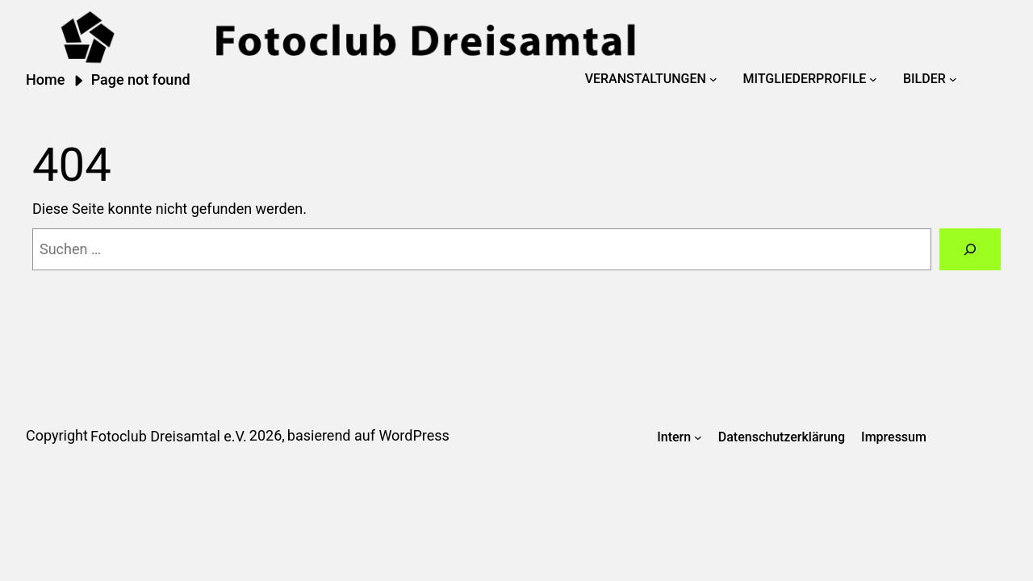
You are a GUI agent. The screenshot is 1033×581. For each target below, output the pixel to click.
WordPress (413, 435)
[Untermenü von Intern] (698, 437)
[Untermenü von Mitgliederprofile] (873, 79)
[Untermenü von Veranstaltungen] (713, 79)
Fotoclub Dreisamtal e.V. (168, 436)
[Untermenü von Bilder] (953, 79)
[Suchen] (970, 249)
